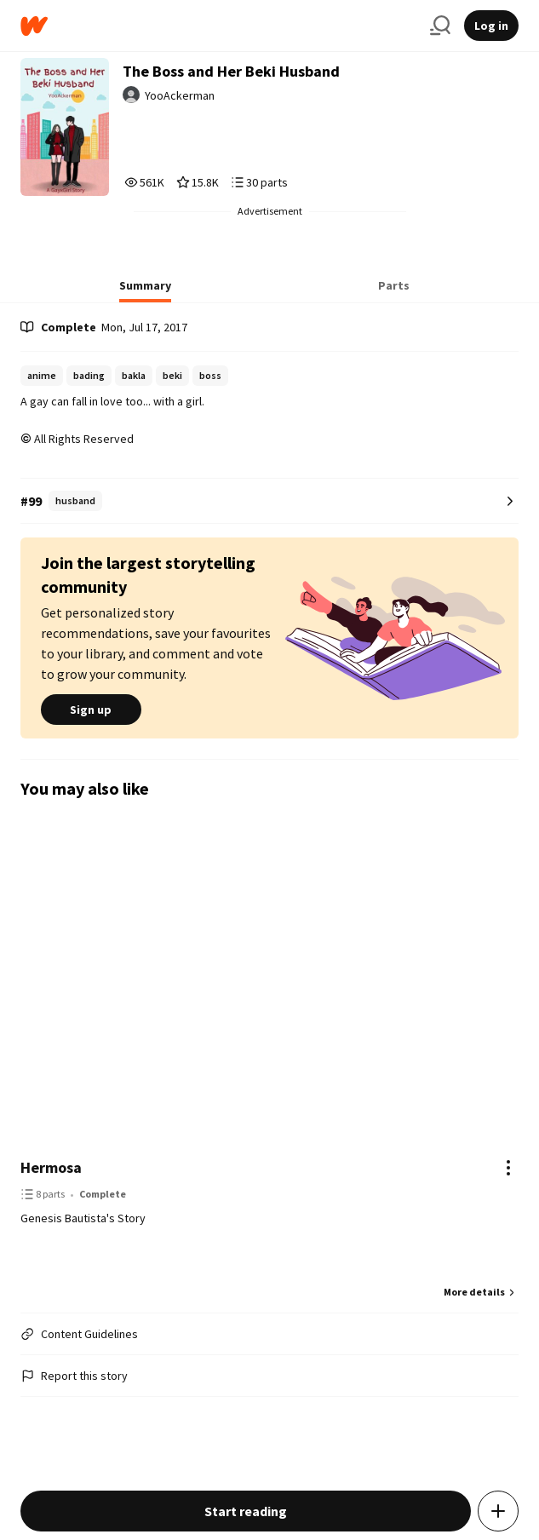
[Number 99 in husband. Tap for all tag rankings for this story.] (269, 501)
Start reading (245, 1511)
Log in (491, 25)
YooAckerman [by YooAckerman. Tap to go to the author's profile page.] (180, 95)
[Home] (218, 26)
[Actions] (508, 1168)
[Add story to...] (498, 1511)
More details (481, 1291)
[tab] (145, 290)
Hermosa (51, 1167)
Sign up (91, 709)
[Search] (440, 25)
